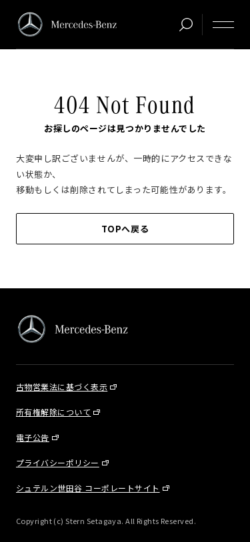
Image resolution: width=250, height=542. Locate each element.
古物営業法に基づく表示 (61, 386)
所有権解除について (53, 411)
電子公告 (32, 437)
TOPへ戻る (125, 228)
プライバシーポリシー (57, 462)
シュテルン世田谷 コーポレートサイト (88, 487)
